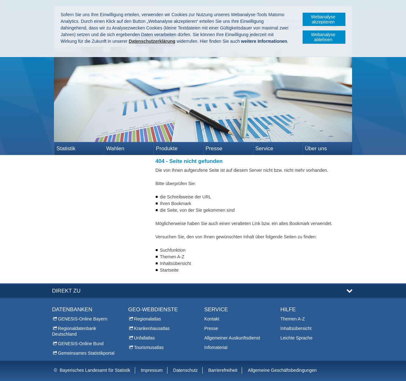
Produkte (166, 148)
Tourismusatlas (149, 347)
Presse (214, 148)
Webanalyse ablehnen (323, 37)
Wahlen (115, 148)
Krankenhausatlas (152, 328)
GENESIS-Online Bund (81, 343)
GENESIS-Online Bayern (83, 318)
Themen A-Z (292, 318)
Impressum (152, 370)
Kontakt (211, 318)
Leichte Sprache (296, 337)
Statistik (65, 148)
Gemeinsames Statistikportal (86, 353)
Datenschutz (185, 370)
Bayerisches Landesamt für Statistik (95, 370)
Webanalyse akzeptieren (323, 19)
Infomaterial (215, 347)
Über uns (316, 148)
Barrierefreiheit (223, 370)
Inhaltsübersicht (295, 328)
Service (264, 148)
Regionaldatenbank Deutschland (74, 331)
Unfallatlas (144, 337)
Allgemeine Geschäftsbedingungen (282, 370)
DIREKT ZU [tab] (66, 291)
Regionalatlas (147, 318)
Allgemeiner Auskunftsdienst (232, 337)
